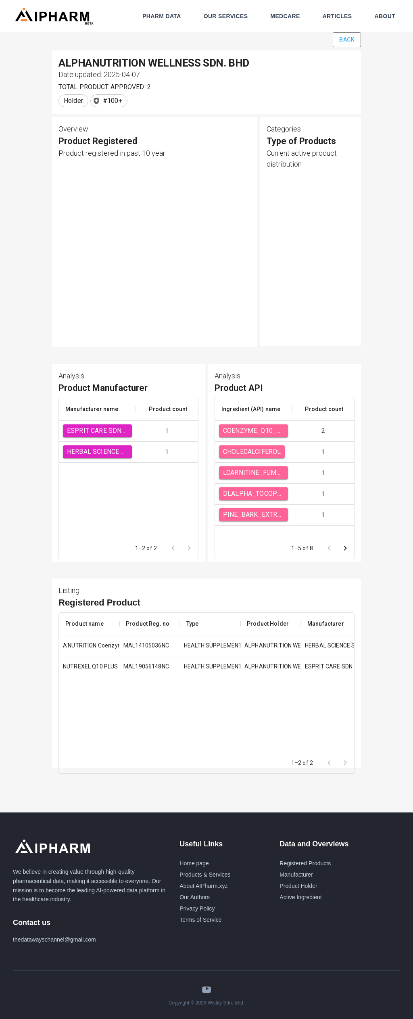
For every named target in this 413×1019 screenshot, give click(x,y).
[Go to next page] (345, 548)
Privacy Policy (197, 908)
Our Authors (194, 897)
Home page (194, 863)
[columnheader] (97, 409)
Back (347, 40)
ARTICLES (337, 16)
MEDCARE (285, 16)
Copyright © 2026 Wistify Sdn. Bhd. (206, 1003)
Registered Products (305, 863)
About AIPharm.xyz (203, 886)
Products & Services (204, 874)
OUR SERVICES (226, 16)
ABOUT (384, 16)
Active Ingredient (300, 897)
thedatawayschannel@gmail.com (54, 939)
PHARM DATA (161, 16)
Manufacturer (296, 874)
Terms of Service (200, 920)
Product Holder (298, 886)
